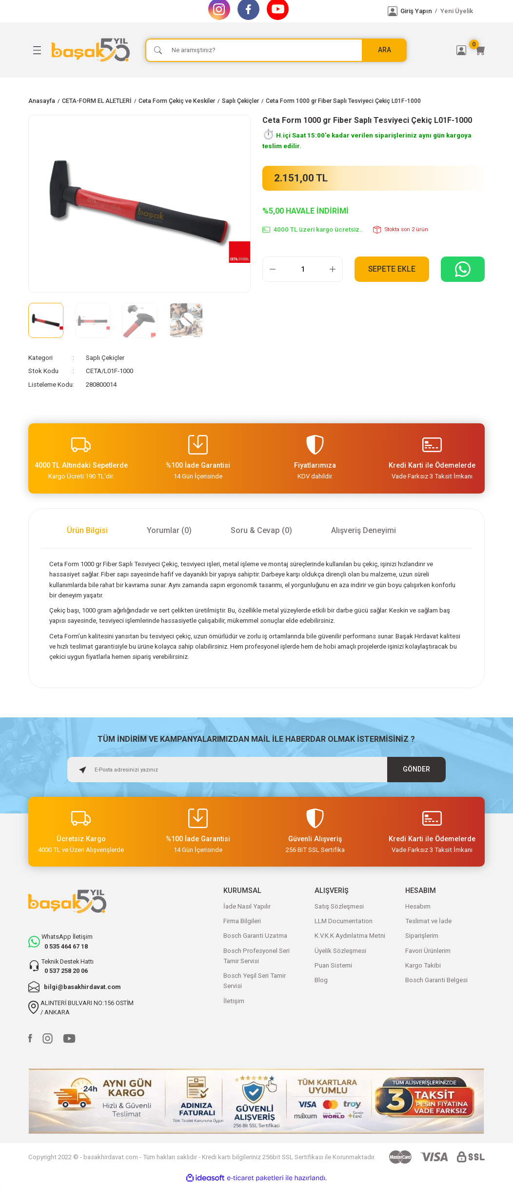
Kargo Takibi (423, 965)
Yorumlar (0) (169, 530)
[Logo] (93, 50)
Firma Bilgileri (242, 921)
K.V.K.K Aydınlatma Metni (350, 935)
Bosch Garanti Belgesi (436, 980)
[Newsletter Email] (256, 769)
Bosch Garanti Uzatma (255, 935)
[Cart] (480, 50)
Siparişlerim (421, 935)
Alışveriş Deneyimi (363, 530)
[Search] (276, 50)
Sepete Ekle (392, 269)
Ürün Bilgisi (87, 530)
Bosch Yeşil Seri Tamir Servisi (254, 980)
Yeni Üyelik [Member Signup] (456, 11)
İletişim (233, 1001)
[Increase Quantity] (332, 269)
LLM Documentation (344, 921)
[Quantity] (302, 269)
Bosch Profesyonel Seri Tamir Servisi (256, 956)
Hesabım (418, 906)
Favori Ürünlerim (428, 950)
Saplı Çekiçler (105, 357)
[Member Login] (392, 11)
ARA (384, 49)
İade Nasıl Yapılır (247, 906)
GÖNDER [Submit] (416, 769)
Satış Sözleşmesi (339, 906)
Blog (321, 980)
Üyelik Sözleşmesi (340, 950)
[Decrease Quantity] (272, 269)
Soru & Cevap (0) (261, 530)
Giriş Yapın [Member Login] (416, 11)
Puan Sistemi (333, 965)
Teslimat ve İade (428, 921)
